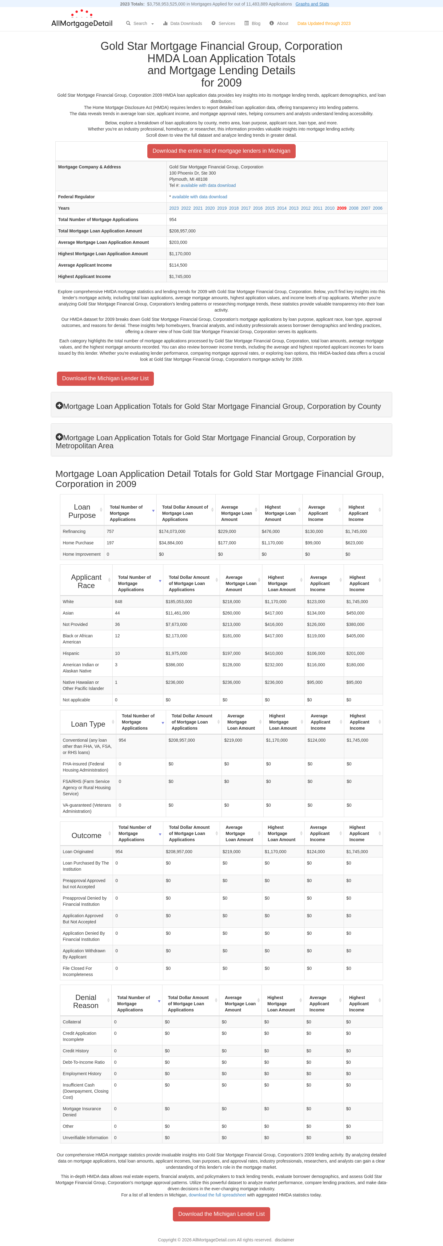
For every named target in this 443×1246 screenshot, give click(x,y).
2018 (234, 208)
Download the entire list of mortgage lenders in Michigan (221, 151)
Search (140, 23)
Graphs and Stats (312, 4)
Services (223, 23)
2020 (210, 208)
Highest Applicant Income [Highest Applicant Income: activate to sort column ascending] (358, 513)
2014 (282, 208)
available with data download (208, 185)
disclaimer (284, 1239)
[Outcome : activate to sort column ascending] (86, 834)
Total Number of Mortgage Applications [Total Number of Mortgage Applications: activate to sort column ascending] (126, 513)
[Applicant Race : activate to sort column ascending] (86, 580)
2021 (198, 208)
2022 (186, 208)
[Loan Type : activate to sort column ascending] (88, 722)
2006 (377, 208)
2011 (317, 208)
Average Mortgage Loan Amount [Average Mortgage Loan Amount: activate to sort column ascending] (236, 513)
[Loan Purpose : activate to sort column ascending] (82, 510)
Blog (252, 23)
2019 (222, 208)
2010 (329, 208)
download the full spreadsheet (217, 1194)
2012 (305, 208)
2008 (353, 208)
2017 (246, 208)
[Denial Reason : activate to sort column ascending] (86, 1000)
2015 (270, 208)
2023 (174, 208)
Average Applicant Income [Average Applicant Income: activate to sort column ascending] (318, 513)
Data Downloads (182, 23)
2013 (294, 208)
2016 (258, 208)
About (278, 23)
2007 (365, 208)
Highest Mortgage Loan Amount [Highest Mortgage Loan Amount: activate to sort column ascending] (280, 513)
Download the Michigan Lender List (105, 378)
